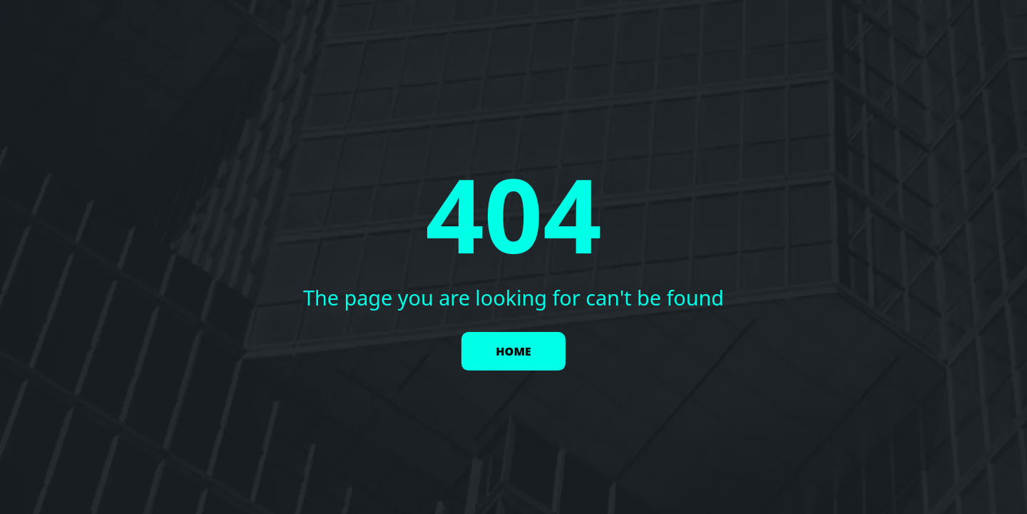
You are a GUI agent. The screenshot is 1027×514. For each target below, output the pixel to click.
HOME (513, 351)
